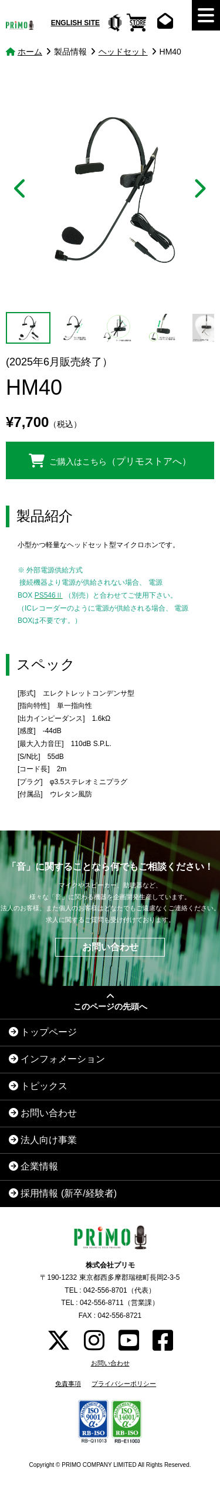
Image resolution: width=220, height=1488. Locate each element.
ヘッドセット (123, 51)
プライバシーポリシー (124, 1383)
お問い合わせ (110, 947)
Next (198, 188)
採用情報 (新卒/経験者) (63, 1193)
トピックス (38, 1086)
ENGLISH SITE (75, 23)
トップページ (43, 1032)
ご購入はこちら (110, 460)
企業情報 (33, 1166)
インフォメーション (57, 1059)
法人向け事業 (43, 1140)
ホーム (30, 51)
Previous (21, 188)
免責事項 (68, 1383)
